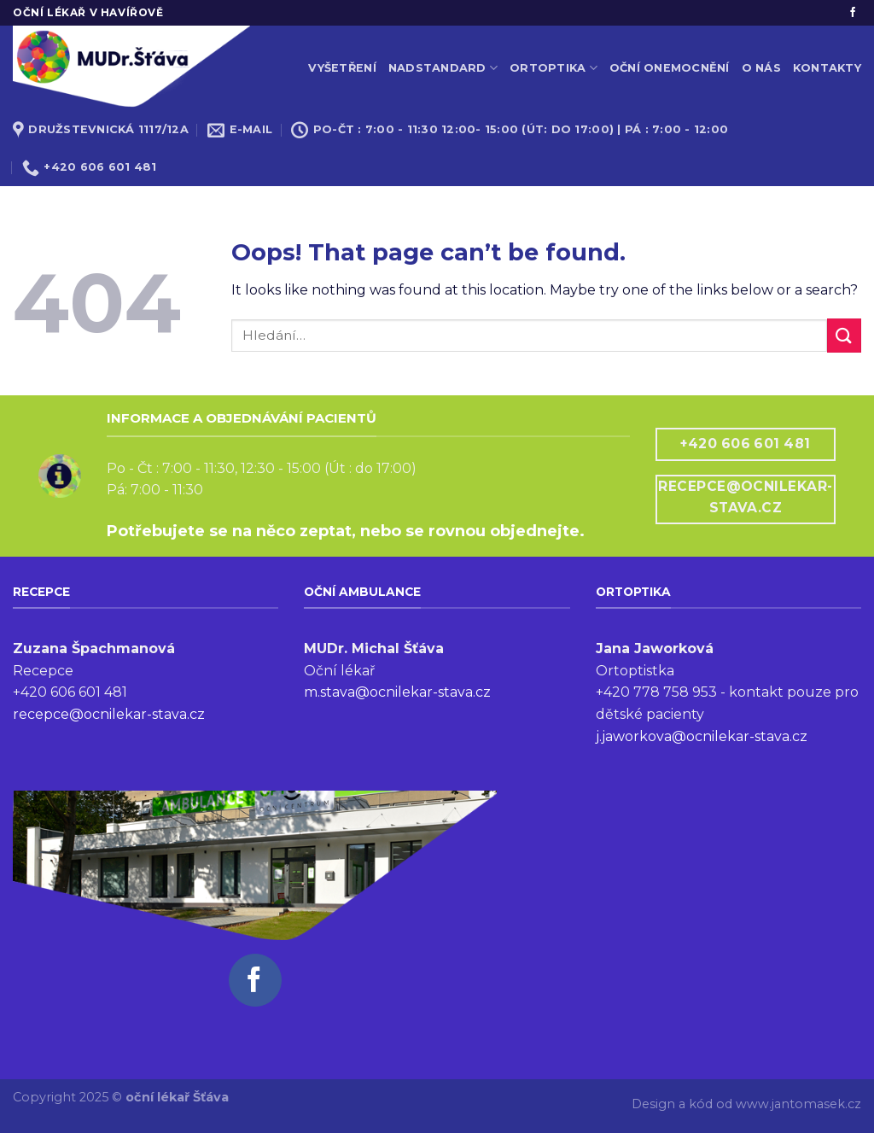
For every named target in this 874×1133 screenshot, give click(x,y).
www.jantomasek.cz (798, 1104)
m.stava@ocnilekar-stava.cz (397, 692)
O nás (761, 67)
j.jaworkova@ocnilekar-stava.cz (701, 736)
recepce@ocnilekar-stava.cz (109, 714)
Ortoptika (553, 68)
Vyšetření (342, 67)
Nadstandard (443, 68)
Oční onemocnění (669, 67)
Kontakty (827, 67)
